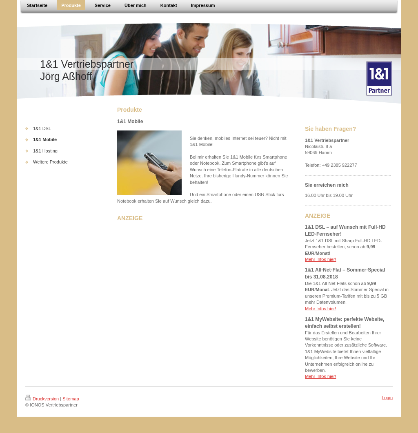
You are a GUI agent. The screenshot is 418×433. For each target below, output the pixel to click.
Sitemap (70, 398)
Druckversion (42, 398)
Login (387, 397)
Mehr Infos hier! (320, 259)
